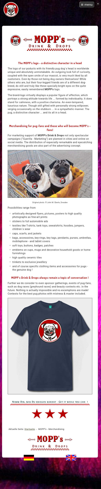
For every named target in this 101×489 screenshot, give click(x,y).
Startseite (29, 429)
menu (89, 4)
